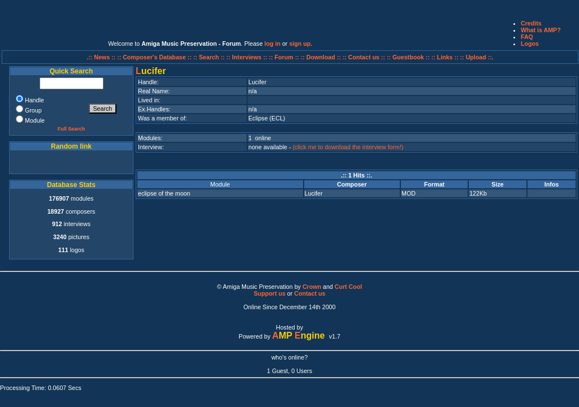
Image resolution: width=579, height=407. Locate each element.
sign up (299, 43)
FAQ (527, 36)
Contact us (309, 293)
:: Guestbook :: (408, 57)
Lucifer (314, 193)
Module (220, 184)
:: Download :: (322, 57)
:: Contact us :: (364, 57)
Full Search (71, 129)
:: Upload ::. (477, 57)
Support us (270, 293)
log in (272, 43)
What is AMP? (541, 30)
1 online (259, 138)
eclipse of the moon (164, 193)
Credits (531, 23)
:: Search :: (210, 57)
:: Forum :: (285, 57)
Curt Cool (348, 286)
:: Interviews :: (247, 57)
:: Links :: (445, 57)
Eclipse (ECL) (266, 118)
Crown (312, 286)
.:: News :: (102, 57)
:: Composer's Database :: (155, 57)
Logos (530, 43)
